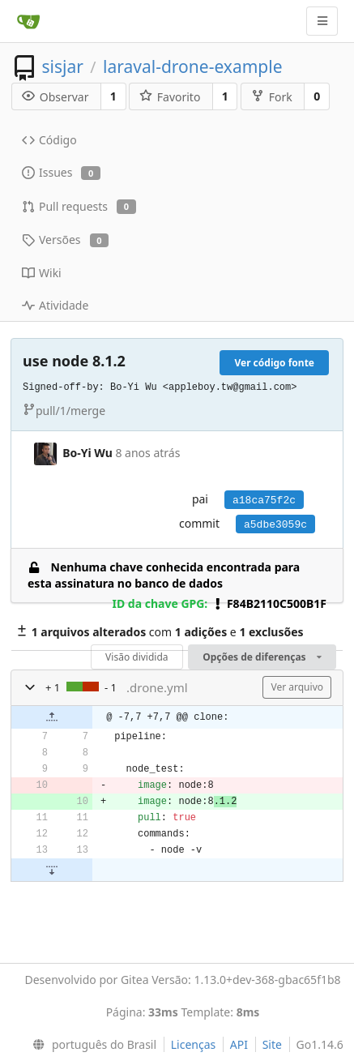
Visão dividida (136, 657)
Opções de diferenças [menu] (262, 657)
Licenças (193, 1044)
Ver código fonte (274, 363)
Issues (61, 172)
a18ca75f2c (264, 500)
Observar (55, 97)
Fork (271, 97)
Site (272, 1044)
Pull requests (79, 206)
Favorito (170, 97)
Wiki (42, 272)
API (239, 1044)
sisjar (62, 66)
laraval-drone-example (192, 66)
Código (49, 140)
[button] (30, 687)
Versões (65, 239)
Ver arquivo (297, 687)
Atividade (55, 305)
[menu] (91, 1045)
